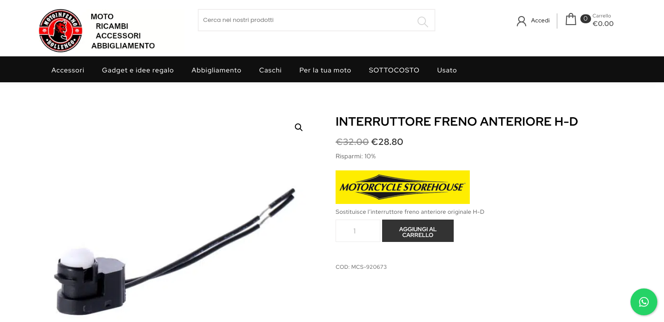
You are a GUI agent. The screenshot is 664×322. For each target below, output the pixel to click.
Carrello (601, 16)
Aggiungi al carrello (418, 232)
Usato (447, 70)
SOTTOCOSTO (394, 70)
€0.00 (603, 23)
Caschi (270, 70)
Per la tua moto (325, 70)
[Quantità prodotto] (358, 231)
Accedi (540, 20)
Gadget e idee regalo (138, 70)
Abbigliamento (217, 70)
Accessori (68, 70)
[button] (299, 127)
